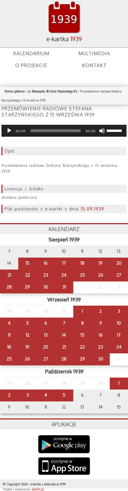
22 (27, 275)
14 (64, 335)
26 (100, 275)
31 (64, 287)
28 (9, 287)
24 (63, 275)
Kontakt (94, 65)
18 (82, 263)
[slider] (56, 130)
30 (45, 287)
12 (27, 335)
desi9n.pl (38, 489)
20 (118, 263)
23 (45, 275)
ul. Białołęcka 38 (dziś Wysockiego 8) (52, 91)
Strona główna (14, 91)
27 (118, 275)
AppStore (64, 466)
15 (27, 263)
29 (27, 287)
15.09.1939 (92, 209)
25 (82, 275)
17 (64, 263)
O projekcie (31, 65)
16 (46, 263)
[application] (64, 131)
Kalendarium (31, 53)
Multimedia (94, 53)
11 (9, 335)
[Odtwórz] (9, 131)
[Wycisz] (102, 131)
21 (9, 275)
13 (46, 335)
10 (119, 323)
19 (101, 263)
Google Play (64, 444)
